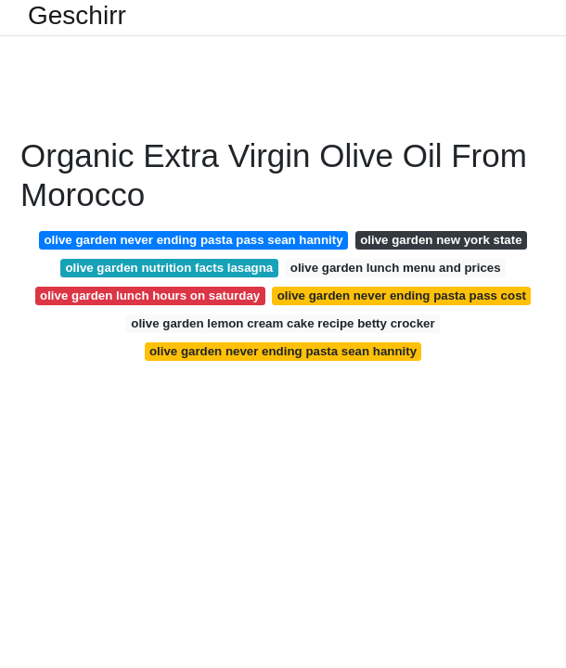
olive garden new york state (440, 240)
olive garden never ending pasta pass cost (401, 295)
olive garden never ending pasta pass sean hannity (193, 240)
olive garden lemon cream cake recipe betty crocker (282, 323)
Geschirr (77, 16)
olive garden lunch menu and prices (395, 268)
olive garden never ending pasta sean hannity (283, 351)
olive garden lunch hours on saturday (150, 295)
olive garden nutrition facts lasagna (169, 268)
